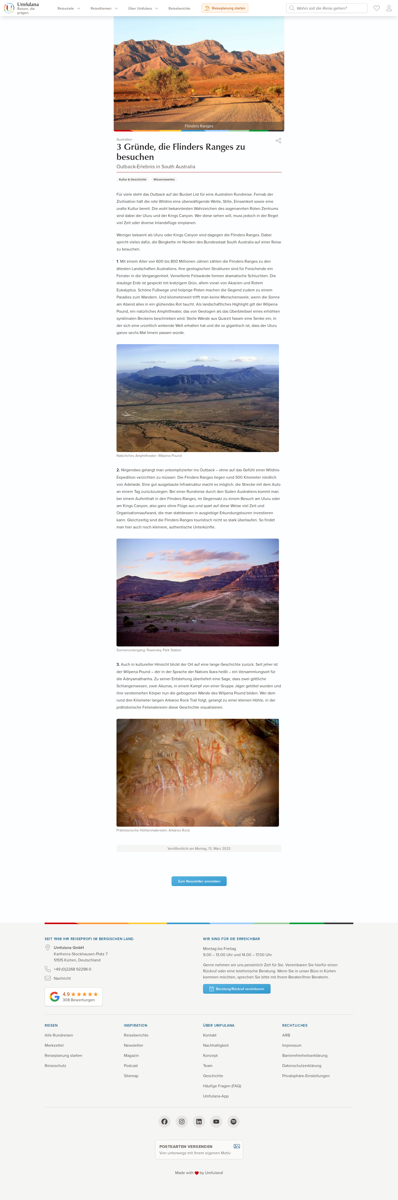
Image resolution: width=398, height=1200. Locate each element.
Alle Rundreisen (59, 1035)
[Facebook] (164, 1121)
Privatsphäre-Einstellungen (306, 1075)
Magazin (131, 1055)
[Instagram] (182, 1121)
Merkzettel (54, 1045)
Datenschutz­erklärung (301, 1065)
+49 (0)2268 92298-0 (72, 969)
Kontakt (210, 1035)
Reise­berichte (179, 8)
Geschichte (213, 1075)
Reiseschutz (55, 1065)
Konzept (210, 1055)
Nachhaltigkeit (216, 1045)
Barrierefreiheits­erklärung (304, 1055)
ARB (286, 1035)
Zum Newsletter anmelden (199, 881)
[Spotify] (233, 1121)
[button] (278, 141)
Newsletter (133, 1045)
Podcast (131, 1065)
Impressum (292, 1045)
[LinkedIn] (199, 1121)
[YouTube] (216, 1121)
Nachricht (62, 978)
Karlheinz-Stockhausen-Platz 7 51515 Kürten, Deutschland (81, 954)
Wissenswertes (164, 179)
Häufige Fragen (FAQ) (222, 1086)
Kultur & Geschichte (132, 179)
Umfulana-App (216, 1096)
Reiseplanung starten (224, 8)
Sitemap (131, 1075)
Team (207, 1065)
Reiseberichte (136, 1035)
